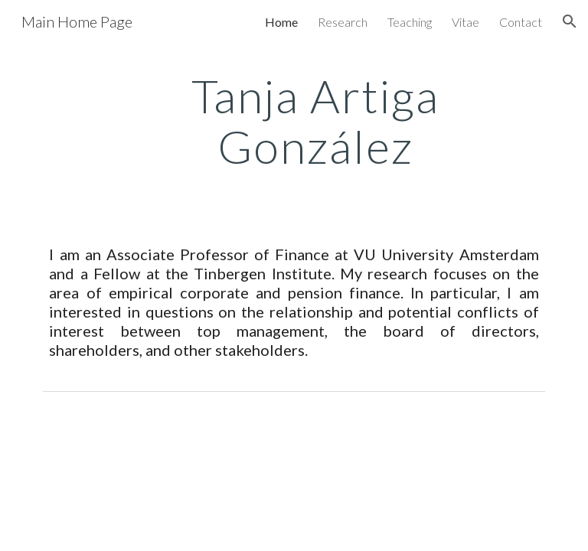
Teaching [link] (409, 22)
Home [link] (281, 22)
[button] (569, 21)
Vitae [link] (465, 22)
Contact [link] (520, 22)
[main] (315, 121)
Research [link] (343, 22)
